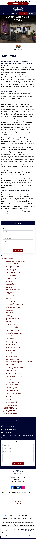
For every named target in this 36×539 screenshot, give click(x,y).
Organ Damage (9, 355)
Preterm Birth (9, 365)
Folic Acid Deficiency (10, 312)
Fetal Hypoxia (9, 399)
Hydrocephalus (9, 395)
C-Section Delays (9, 283)
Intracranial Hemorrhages (12, 326)
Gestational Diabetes (10, 316)
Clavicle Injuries (9, 293)
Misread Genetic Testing (11, 339)
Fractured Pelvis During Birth (12, 313)
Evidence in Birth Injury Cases (12, 301)
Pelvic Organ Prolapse (11, 358)
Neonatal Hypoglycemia (11, 405)
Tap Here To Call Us (18, 3)
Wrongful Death (7, 411)
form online (17, 211)
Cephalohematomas (10, 286)
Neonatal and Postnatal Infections (14, 342)
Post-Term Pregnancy (11, 269)
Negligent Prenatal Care (11, 341)
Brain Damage (9, 281)
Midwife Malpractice (10, 338)
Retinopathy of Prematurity (12, 368)
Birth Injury (6, 260)
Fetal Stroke (8, 398)
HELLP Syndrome (10, 319)
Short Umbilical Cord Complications (14, 272)
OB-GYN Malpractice (10, 352)
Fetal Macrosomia (10, 310)
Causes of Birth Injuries (11, 284)
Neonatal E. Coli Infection (11, 344)
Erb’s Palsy (8, 300)
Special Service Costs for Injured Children (15, 393)
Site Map (18, 505)
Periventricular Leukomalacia (12, 266)
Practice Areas (5, 256)
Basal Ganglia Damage (11, 278)
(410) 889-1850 (20, 481)
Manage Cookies (29, 515)
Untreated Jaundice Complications (14, 388)
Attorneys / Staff (13, 13)
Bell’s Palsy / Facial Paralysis (10, 413)
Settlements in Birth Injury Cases (13, 373)
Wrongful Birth (9, 391)
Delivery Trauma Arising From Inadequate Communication (19, 401)
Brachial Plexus (9, 280)
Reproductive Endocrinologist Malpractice (15, 367)
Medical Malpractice (8, 258)
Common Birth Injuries (11, 295)
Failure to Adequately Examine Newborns (15, 304)
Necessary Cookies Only (18, 535)
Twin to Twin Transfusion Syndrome (14, 385)
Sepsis (7, 372)
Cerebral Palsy (9, 287)
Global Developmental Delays (12, 318)
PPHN (7, 264)
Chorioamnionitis (10, 290)
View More (17, 494)
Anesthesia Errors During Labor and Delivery (16, 261)
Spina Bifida (8, 379)
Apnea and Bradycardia (11, 273)
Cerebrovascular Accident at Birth (13, 289)
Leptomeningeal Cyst (10, 332)
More (32, 13)
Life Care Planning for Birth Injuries (14, 333)
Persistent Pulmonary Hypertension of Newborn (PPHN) (19, 361)
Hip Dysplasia (9, 396)
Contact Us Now (18, 250)
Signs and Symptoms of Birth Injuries (14, 376)
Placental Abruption (10, 267)
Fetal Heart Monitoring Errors (13, 404)
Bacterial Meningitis (10, 277)
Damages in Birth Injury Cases (13, 296)
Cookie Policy (21, 515)
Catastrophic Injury (8, 407)
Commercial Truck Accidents (10, 408)
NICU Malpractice (10, 349)
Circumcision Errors (10, 292)
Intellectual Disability (10, 324)
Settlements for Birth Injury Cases (13, 270)
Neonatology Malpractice (11, 402)
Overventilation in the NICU (12, 263)
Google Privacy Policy (27, 518)
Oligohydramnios (10, 353)
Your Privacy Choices (10, 515)
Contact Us (23, 13)
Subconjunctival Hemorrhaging (13, 382)
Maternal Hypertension (11, 335)
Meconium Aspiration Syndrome (13, 336)
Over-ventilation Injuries (11, 356)
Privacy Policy (18, 501)
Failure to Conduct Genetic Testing (14, 306)
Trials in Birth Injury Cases (12, 384)
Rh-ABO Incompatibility (11, 370)
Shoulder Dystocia (10, 375)
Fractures (8, 315)
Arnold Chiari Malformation (12, 275)
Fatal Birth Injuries (10, 309)
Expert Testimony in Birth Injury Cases (15, 303)
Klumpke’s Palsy (9, 329)
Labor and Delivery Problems (12, 330)
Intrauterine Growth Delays (12, 327)
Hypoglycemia (9, 323)
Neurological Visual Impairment (13, 347)
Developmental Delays (11, 298)
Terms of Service (18, 503)
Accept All (6, 535)
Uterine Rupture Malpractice (12, 390)
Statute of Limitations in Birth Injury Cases (16, 381)
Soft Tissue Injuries (10, 378)
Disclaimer (18, 499)
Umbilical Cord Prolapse (11, 387)
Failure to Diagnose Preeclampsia (13, 307)
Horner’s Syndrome (10, 321)
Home (4, 13)
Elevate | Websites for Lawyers (18, 537)
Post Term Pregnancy (11, 364)
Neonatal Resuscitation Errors (13, 346)
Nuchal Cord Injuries (10, 350)
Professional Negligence (9, 410)
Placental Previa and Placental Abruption (15, 362)
